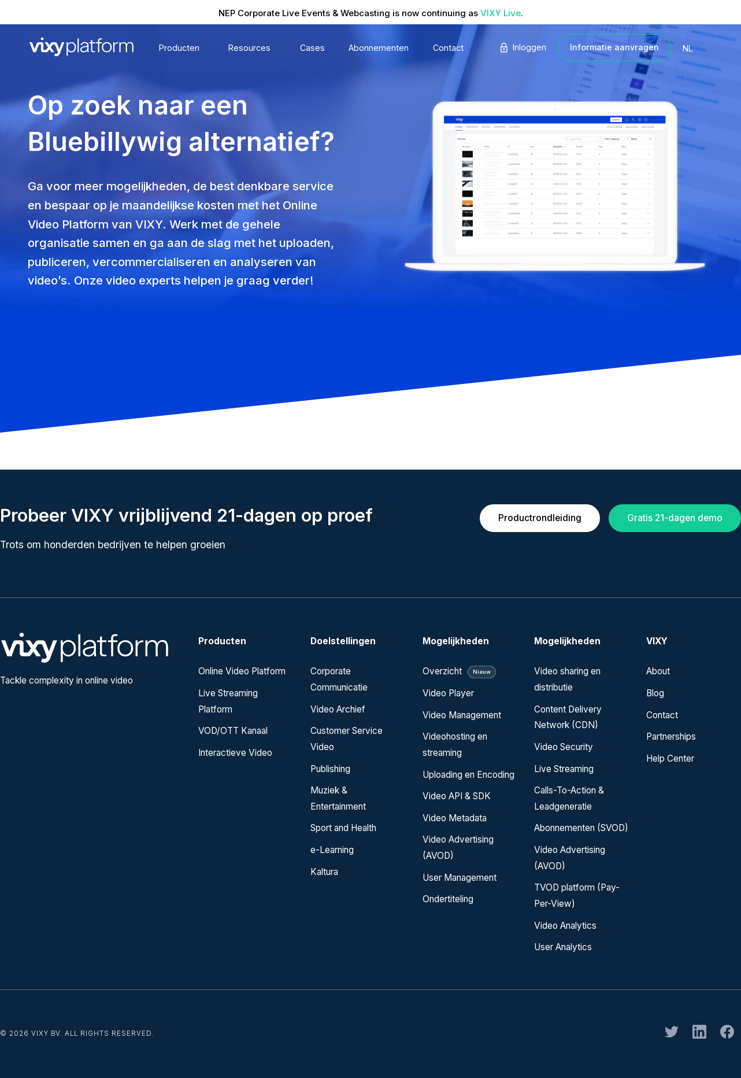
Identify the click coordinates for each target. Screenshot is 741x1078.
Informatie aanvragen (614, 47)
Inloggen (522, 47)
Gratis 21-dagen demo (675, 517)
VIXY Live (500, 13)
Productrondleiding (539, 517)
